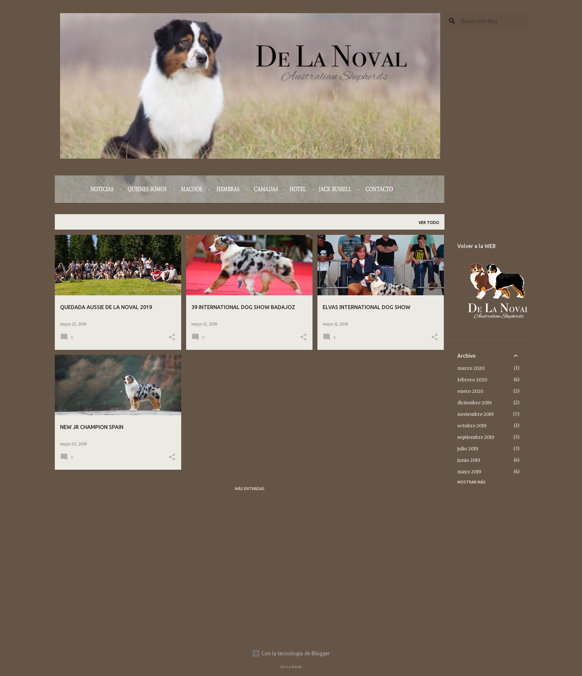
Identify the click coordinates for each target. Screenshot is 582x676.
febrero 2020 (472, 380)
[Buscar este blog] (493, 21)
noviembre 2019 (475, 414)
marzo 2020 (471, 368)
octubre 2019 (471, 426)
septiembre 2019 (475, 437)
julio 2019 (467, 449)
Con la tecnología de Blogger (291, 653)
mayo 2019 (469, 472)
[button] (172, 337)
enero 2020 (470, 391)
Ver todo (429, 222)
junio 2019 (468, 460)
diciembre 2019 (474, 403)
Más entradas (250, 488)
